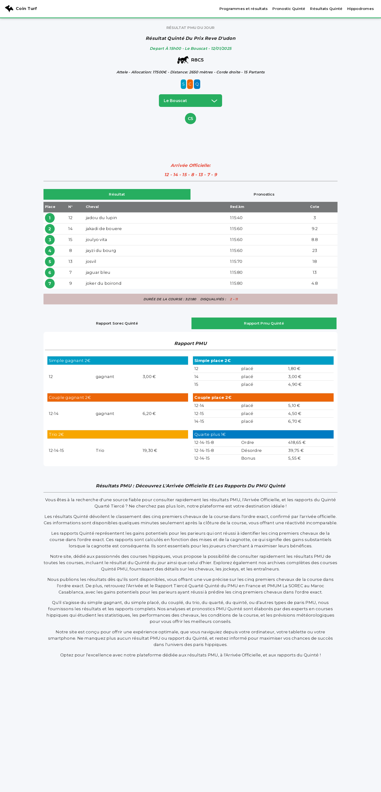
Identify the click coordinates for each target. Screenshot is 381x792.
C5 (190, 118)
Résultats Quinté (326, 8)
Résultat (117, 194)
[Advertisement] (190, 136)
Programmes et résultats (243, 8)
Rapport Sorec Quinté (117, 323)
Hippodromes (360, 8)
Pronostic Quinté (288, 8)
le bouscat (190, 100)
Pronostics (264, 194)
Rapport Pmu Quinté (264, 323)
